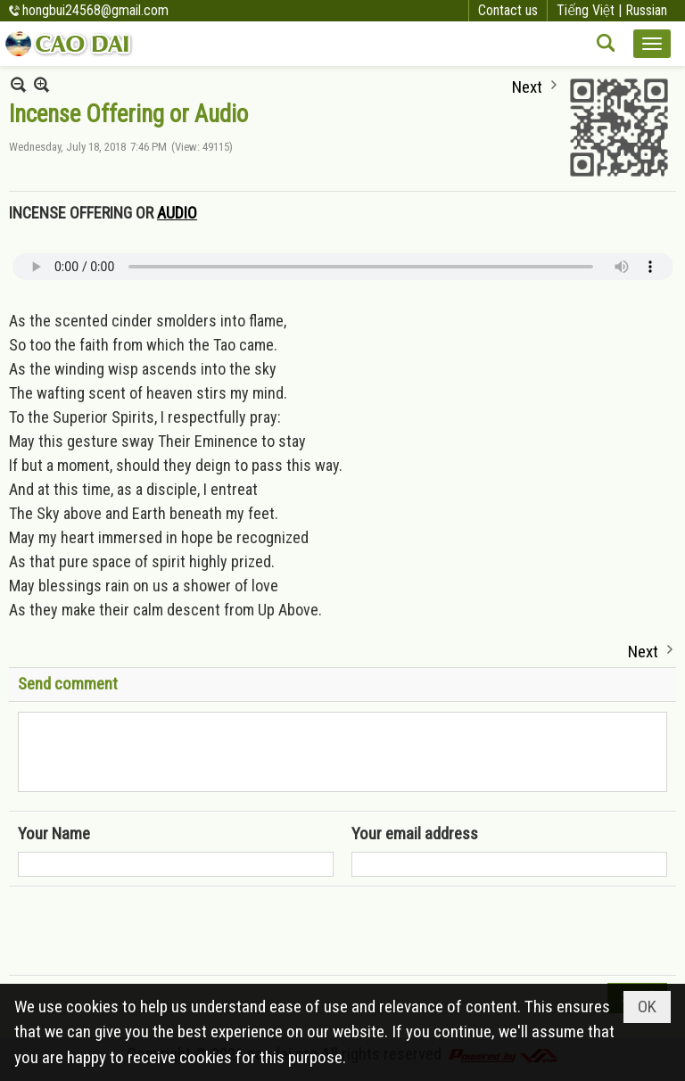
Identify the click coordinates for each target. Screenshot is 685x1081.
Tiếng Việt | (591, 10)
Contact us (508, 10)
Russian (646, 10)
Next (527, 85)
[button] (652, 44)
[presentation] (153, 931)
